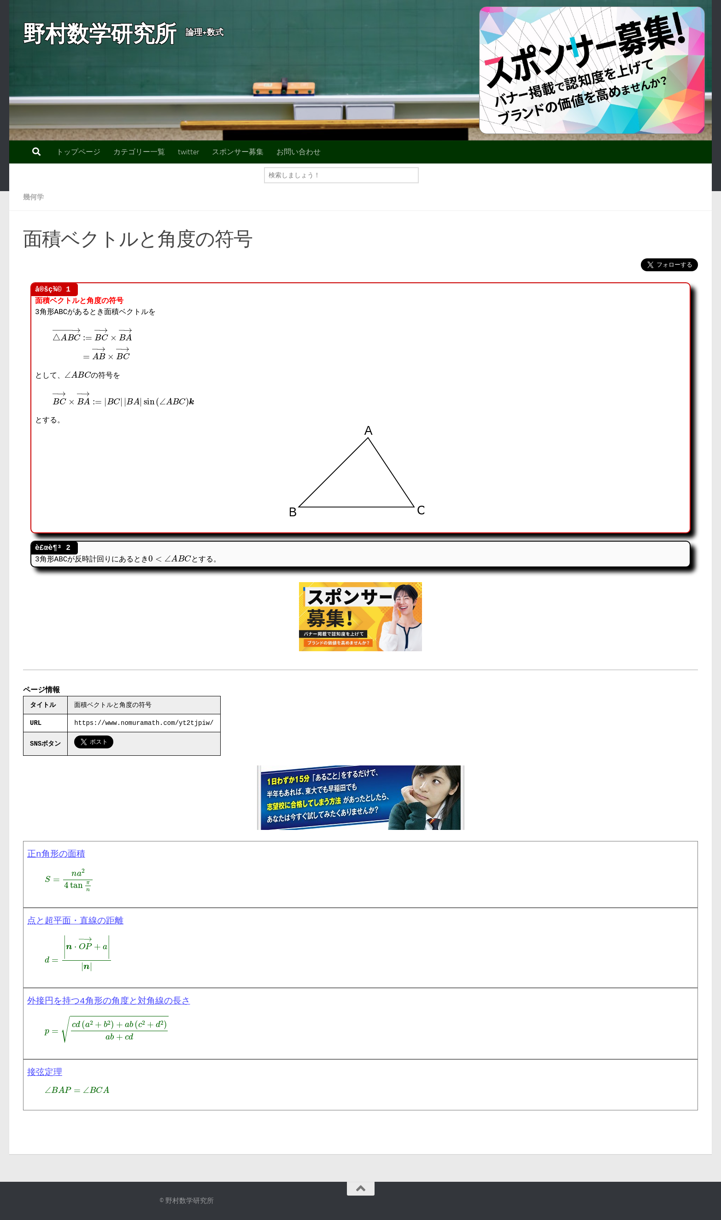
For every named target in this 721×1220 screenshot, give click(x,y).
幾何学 (34, 197)
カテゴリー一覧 (139, 151)
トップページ (78, 151)
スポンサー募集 (238, 151)
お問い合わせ (298, 151)
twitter (188, 151)
